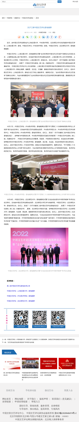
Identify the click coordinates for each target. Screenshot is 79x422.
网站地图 (75, 1)
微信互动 (49, 390)
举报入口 (35, 401)
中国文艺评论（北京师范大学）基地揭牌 (21, 301)
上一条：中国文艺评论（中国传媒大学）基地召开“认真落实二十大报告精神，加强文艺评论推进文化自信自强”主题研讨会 (38, 339)
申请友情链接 (21, 401)
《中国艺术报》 (42, 32)
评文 (54, 32)
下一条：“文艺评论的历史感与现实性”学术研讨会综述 (18, 342)
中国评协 (9, 18)
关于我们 (31, 399)
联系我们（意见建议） (62, 399)
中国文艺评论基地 (27, 18)
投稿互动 (10, 390)
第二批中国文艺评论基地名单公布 (18, 286)
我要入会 (68, 390)
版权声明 (44, 399)
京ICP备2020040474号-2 (65, 413)
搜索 (59, 1)
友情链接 (6, 401)
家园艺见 (17, 18)
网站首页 (6, 399)
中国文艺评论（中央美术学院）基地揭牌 (21, 296)
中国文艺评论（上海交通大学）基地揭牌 (21, 291)
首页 (3, 18)
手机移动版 (31, 390)
